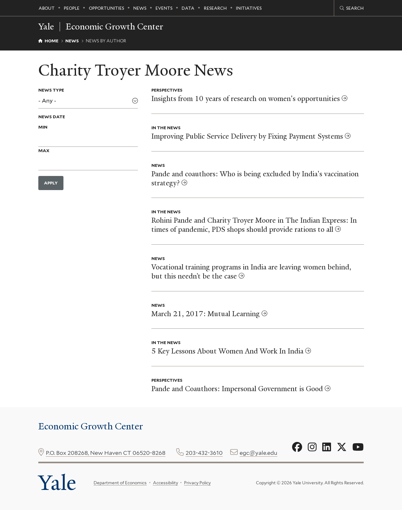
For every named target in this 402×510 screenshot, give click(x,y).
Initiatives (249, 8)
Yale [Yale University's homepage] (57, 482)
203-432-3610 (204, 452)
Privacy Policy (197, 482)
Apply (51, 182)
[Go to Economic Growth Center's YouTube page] (358, 447)
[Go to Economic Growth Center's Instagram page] (312, 447)
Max (43, 150)
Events (163, 8)
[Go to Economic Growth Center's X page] (342, 447)
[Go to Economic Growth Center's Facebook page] (297, 447)
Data (188, 8)
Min (42, 127)
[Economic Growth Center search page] (352, 8)
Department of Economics (120, 482)
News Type (51, 90)
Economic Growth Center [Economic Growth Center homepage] (114, 26)
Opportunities (106, 8)
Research (215, 8)
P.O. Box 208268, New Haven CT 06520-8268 (106, 452)
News (139, 8)
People (71, 8)
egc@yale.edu (258, 452)
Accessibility (165, 482)
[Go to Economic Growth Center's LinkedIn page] (326, 447)
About (47, 8)
